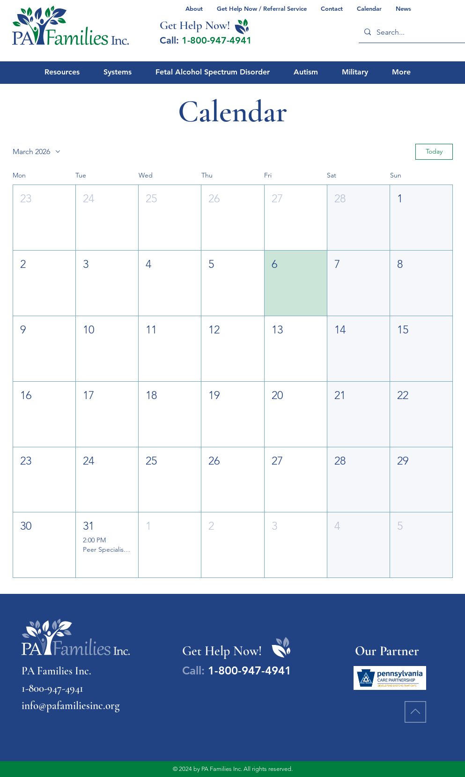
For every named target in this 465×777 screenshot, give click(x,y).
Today (434, 151)
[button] (44, 218)
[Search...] (413, 32)
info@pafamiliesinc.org (70, 705)
